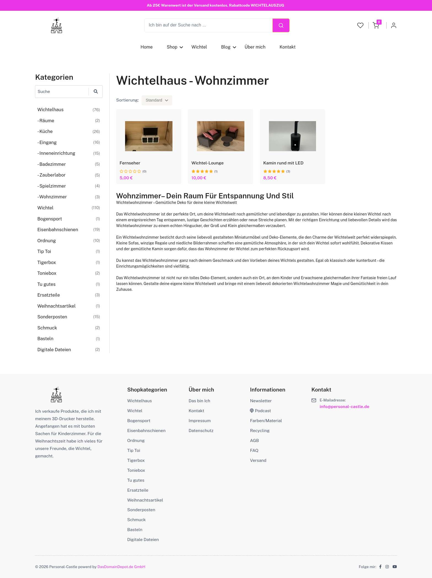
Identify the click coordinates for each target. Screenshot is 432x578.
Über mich (255, 47)
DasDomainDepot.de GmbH (121, 566)
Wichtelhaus (139, 400)
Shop (172, 47)
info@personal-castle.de (344, 406)
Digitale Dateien (143, 539)
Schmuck (136, 519)
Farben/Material (266, 420)
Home (147, 47)
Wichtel (199, 47)
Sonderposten (141, 509)
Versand (258, 460)
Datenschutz (201, 430)
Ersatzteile (137, 490)
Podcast (260, 410)
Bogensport (138, 420)
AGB (254, 440)
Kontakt (288, 47)
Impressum (200, 420)
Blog (226, 47)
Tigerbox (136, 460)
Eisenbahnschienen (146, 430)
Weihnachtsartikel (145, 500)
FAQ (254, 450)
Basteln (134, 529)
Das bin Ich (199, 400)
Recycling (259, 430)
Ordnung (136, 440)
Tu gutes (135, 480)
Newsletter (261, 400)
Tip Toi (133, 450)
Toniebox (136, 470)
